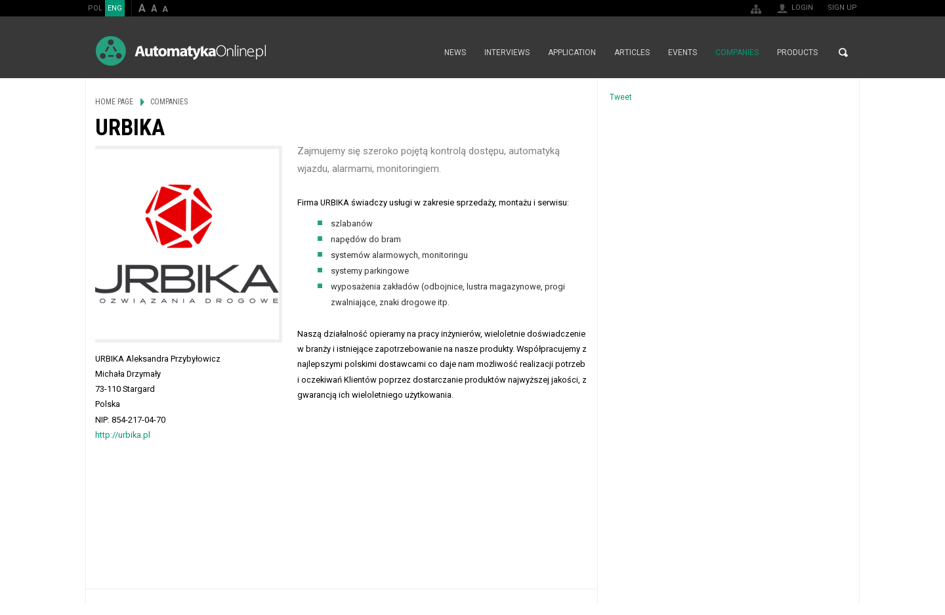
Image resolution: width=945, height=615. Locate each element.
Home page (421, 52)
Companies (737, 52)
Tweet (621, 97)
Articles (632, 52)
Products (797, 52)
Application (572, 52)
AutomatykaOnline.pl (181, 51)
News (455, 52)
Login (802, 7)
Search (843, 52)
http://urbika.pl (122, 435)
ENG (115, 8)
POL (95, 8)
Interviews (507, 52)
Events (682, 52)
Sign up (842, 7)
